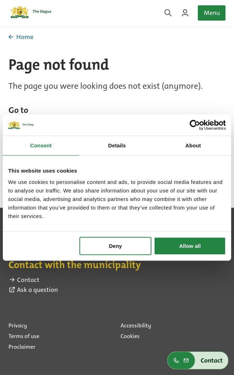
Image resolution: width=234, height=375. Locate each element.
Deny (115, 246)
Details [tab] (117, 145)
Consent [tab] (41, 145)
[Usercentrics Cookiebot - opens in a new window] (195, 125)
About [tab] (193, 145)
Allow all (190, 246)
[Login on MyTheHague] (185, 13)
